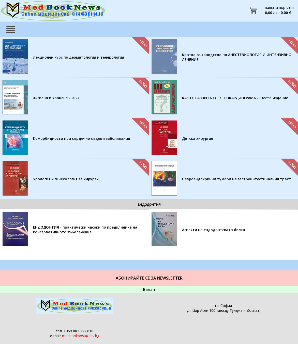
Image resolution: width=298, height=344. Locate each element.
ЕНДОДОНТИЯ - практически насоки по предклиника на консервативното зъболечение (85, 229)
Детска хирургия (197, 138)
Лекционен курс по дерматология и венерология (78, 57)
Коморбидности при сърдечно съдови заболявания (81, 138)
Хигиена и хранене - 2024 (56, 97)
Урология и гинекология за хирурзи (66, 179)
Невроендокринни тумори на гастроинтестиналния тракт (236, 179)
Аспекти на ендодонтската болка (213, 229)
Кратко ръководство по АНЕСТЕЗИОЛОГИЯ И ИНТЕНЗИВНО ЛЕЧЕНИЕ (236, 57)
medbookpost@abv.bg (80, 335)
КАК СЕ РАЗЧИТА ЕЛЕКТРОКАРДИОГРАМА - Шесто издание (235, 97)
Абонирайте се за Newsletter (149, 278)
